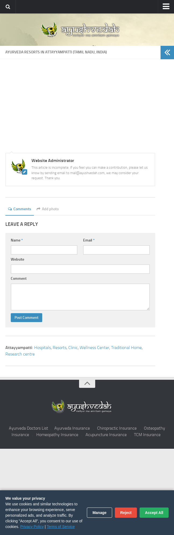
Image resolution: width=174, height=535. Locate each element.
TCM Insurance (147, 434)
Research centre (20, 354)
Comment (19, 278)
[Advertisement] (80, 115)
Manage (99, 512)
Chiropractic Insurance (117, 428)
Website (17, 259)
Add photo (48, 209)
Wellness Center (94, 347)
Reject (126, 512)
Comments (19, 209)
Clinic (73, 347)
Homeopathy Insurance (57, 434)
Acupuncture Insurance (106, 434)
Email (89, 240)
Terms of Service (61, 526)
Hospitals (42, 347)
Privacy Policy (32, 526)
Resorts (59, 347)
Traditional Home (126, 347)
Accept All (154, 512)
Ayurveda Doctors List (28, 428)
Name (17, 240)
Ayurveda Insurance (72, 428)
